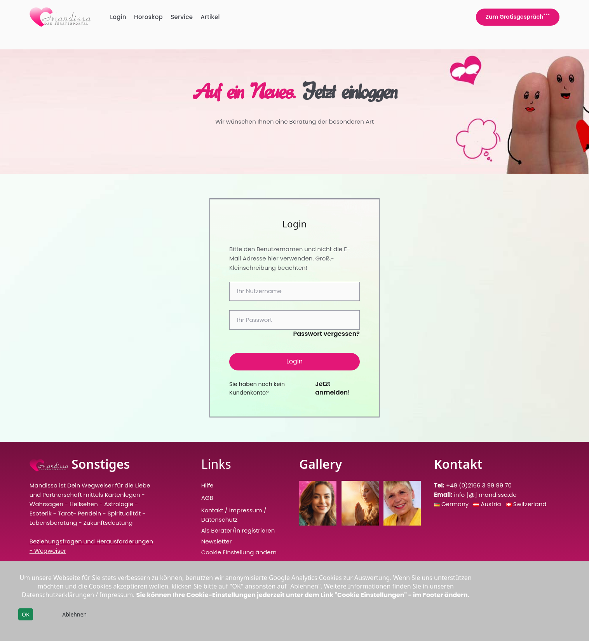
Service (182, 17)
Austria (491, 504)
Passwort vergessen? (326, 334)
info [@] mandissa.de (485, 495)
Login (118, 17)
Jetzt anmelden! (332, 388)
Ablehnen (74, 614)
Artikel (210, 17)
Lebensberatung (53, 523)
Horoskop (148, 17)
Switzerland (530, 504)
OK (26, 614)
